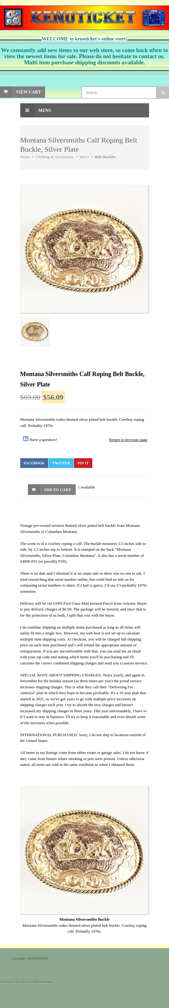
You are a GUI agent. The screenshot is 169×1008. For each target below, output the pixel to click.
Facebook (34, 463)
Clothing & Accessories (55, 156)
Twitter (61, 463)
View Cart (28, 92)
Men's (84, 156)
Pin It (83, 463)
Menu (36, 110)
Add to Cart (57, 489)
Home (25, 156)
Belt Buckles (105, 156)
